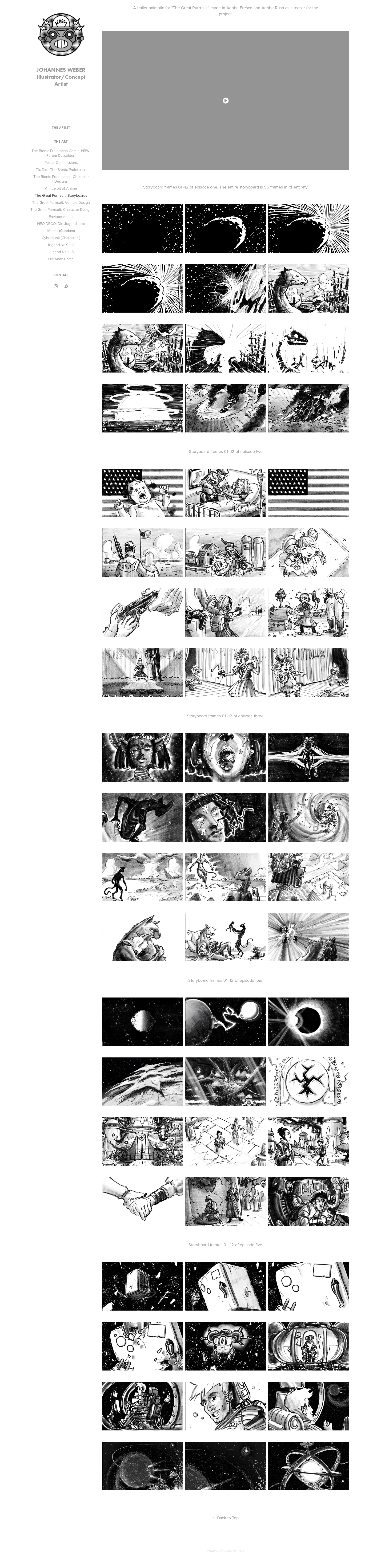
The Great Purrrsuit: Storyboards (61, 195)
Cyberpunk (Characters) (61, 237)
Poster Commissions (61, 162)
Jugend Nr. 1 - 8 (61, 251)
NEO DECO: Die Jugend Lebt (61, 223)
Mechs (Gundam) (61, 230)
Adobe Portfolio (234, 1550)
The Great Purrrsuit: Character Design (61, 209)
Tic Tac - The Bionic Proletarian (61, 169)
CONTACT (61, 275)
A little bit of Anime (61, 188)
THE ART (61, 141)
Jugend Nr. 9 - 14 (61, 244)
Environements (61, 216)
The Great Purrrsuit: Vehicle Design (61, 202)
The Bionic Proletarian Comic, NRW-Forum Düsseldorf (61, 153)
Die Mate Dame (61, 258)
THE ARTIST (61, 128)
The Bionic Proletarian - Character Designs (61, 179)
